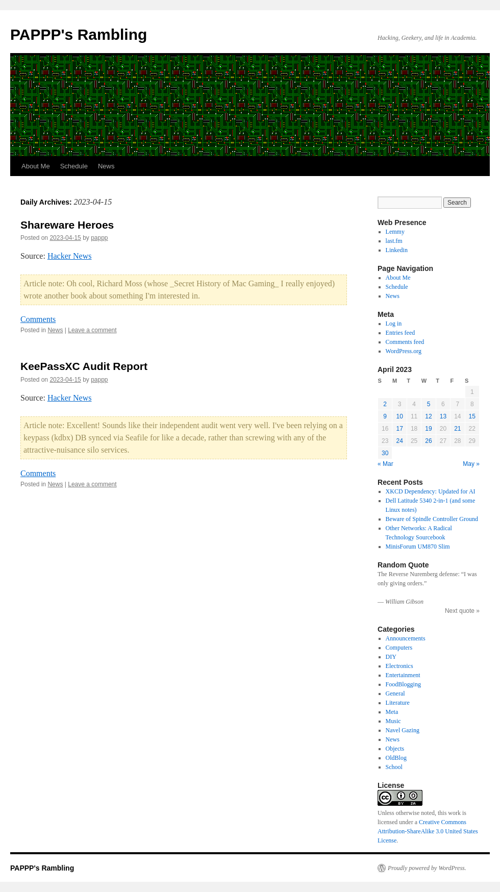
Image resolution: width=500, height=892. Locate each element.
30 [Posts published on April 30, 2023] (385, 453)
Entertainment (403, 675)
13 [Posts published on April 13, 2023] (443, 416)
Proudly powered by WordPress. (427, 868)
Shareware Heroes (67, 225)
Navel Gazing (402, 730)
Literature (398, 702)
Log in (394, 323)
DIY (391, 656)
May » (471, 463)
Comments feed (405, 341)
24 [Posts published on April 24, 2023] (399, 440)
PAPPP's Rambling (78, 34)
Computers (399, 647)
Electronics (399, 666)
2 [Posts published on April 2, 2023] (385, 404)
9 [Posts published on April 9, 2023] (385, 416)
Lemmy (395, 231)
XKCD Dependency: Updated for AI (431, 491)
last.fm (394, 240)
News (106, 166)
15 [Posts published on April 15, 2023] (472, 416)
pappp (99, 237)
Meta (392, 711)
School (394, 767)
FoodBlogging (403, 684)
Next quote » (462, 610)
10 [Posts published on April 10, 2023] (399, 416)
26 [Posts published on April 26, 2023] (428, 440)
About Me (35, 166)
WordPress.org (403, 351)
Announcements (406, 638)
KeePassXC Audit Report (83, 366)
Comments (38, 319)
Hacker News (69, 256)
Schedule (74, 166)
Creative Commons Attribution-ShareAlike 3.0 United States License (428, 831)
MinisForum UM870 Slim (418, 546)
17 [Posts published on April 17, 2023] (399, 428)
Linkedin (397, 250)
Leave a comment (92, 330)
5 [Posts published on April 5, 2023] (429, 404)
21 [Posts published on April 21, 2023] (457, 428)
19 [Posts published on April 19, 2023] (428, 428)
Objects (395, 748)
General (395, 693)
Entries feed (400, 332)
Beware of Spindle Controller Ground (432, 519)
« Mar (385, 463)
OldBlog (396, 757)
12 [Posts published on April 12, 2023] (428, 416)
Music (393, 721)
